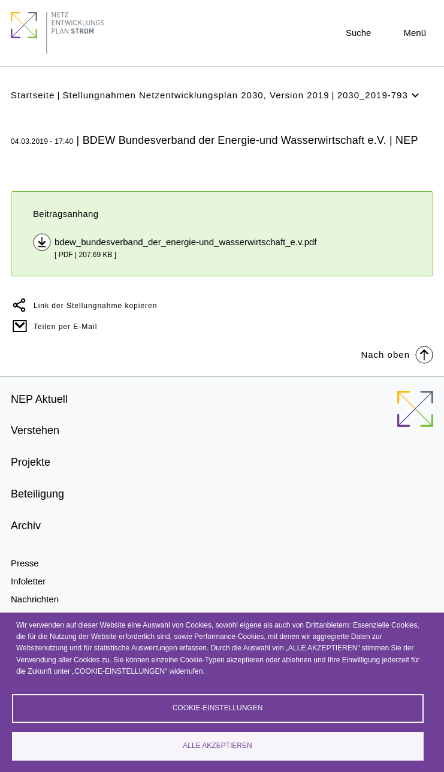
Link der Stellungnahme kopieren (95, 305)
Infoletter (28, 581)
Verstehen (35, 430)
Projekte (30, 462)
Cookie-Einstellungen (218, 708)
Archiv (26, 526)
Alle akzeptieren (217, 745)
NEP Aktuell (39, 399)
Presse (25, 563)
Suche (358, 33)
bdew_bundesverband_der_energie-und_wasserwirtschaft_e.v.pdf (186, 242)
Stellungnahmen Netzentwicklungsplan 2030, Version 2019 (195, 95)
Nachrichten (35, 599)
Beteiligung (37, 494)
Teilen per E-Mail (65, 326)
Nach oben (397, 354)
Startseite (33, 95)
